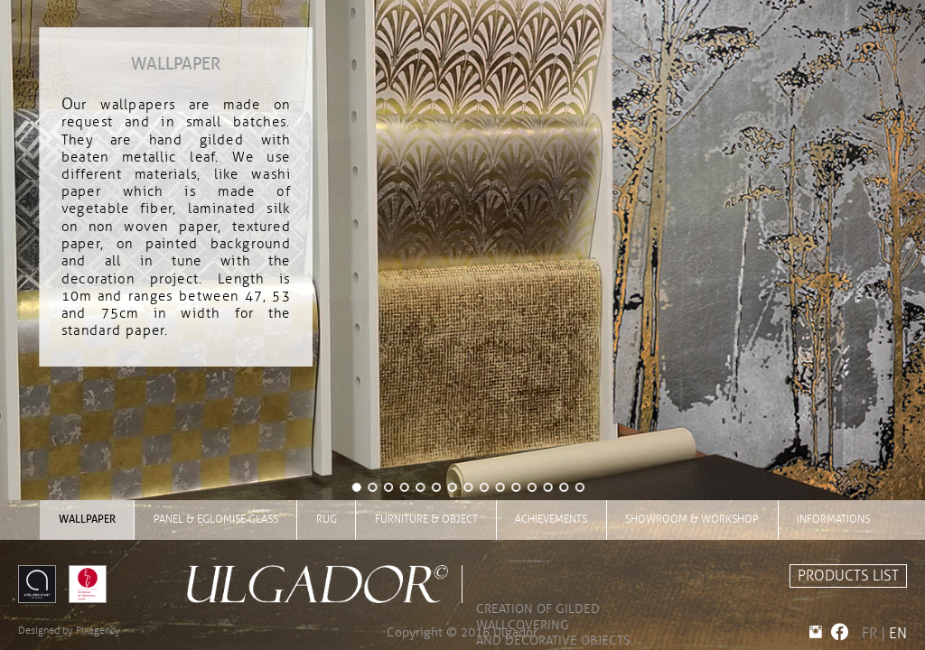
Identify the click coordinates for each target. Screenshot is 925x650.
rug (326, 519)
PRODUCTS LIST (848, 576)
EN (898, 634)
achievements (551, 519)
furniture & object (426, 519)
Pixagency (98, 630)
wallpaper (87, 519)
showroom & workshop (692, 519)
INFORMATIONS (833, 519)
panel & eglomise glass (216, 519)
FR (869, 634)
